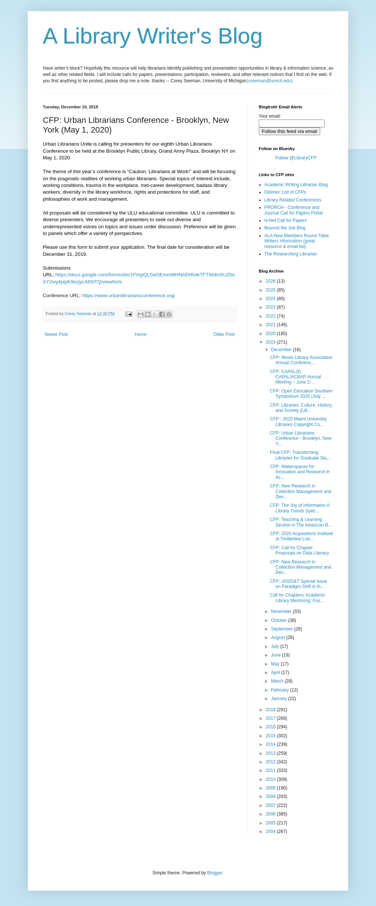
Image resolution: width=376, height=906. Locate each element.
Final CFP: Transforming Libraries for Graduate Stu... (300, 455)
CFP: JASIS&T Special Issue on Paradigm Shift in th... (298, 584)
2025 (271, 290)
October (279, 620)
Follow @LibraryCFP (296, 157)
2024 (271, 298)
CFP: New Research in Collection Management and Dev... (300, 491)
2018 (271, 709)
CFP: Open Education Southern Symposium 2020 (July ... (301, 393)
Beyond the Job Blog (285, 228)
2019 (271, 342)
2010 (271, 779)
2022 (271, 316)
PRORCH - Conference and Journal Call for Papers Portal (293, 210)
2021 (271, 324)
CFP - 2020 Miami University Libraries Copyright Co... (298, 421)
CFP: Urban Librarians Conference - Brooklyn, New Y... (300, 438)
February (280, 690)
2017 (271, 718)
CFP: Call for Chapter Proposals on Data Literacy (299, 550)
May (276, 664)
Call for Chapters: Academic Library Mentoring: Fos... (297, 597)
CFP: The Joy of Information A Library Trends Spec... (299, 508)
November (282, 611)
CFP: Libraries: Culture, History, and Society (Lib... (301, 408)
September (282, 629)
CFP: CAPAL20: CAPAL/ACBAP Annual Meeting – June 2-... (295, 377)
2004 (271, 831)
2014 (271, 744)
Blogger (214, 872)
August (278, 637)
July (275, 646)
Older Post (224, 334)
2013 (271, 753)
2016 (271, 726)
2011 (271, 770)
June (276, 655)
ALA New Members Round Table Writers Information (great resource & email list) (296, 241)
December (282, 349)
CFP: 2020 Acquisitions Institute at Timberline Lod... (301, 536)
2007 (271, 805)
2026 (271, 281)
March (278, 681)
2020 (271, 333)
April (276, 672)
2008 (271, 796)
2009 (271, 788)
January (279, 698)
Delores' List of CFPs (285, 192)
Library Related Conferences (292, 200)
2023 (271, 307)
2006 (271, 814)
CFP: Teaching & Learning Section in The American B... (301, 522)
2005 (271, 823)
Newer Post (56, 334)
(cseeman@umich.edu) (269, 80)
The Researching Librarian (290, 254)
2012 (271, 761)
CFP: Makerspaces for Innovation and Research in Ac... (300, 472)
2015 (271, 735)
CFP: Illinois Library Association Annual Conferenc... (301, 360)
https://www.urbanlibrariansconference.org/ (128, 295)
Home (141, 334)
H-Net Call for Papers (285, 220)
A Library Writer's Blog (153, 35)
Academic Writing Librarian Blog (296, 184)
